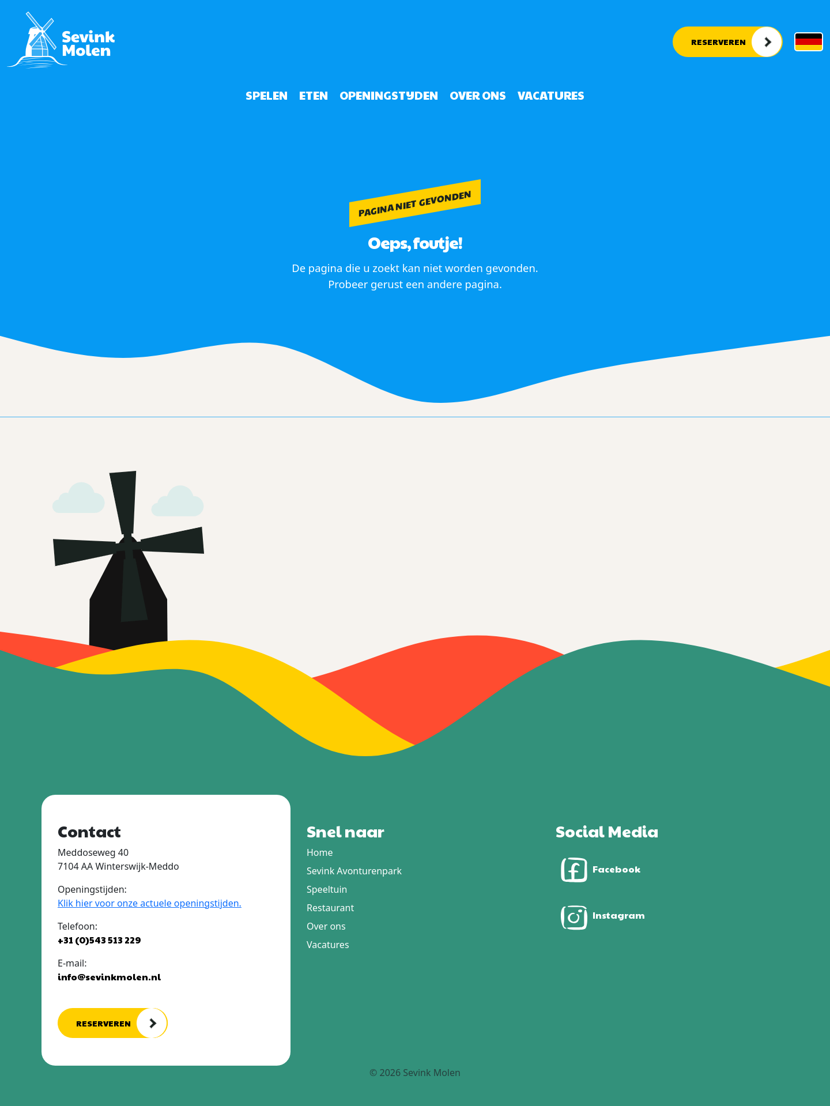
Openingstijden (388, 95)
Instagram (600, 916)
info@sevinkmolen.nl (109, 976)
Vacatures (551, 95)
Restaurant (330, 907)
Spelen (267, 95)
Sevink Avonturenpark (354, 871)
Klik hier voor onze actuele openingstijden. (150, 903)
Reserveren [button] (718, 41)
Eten (313, 95)
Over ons (478, 95)
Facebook (598, 870)
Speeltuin (327, 889)
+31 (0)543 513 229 (99, 939)
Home (320, 852)
